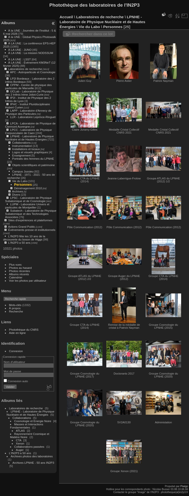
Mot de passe (12, 371)
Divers (16, 194)
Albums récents (19, 274)
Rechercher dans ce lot (92, 34)
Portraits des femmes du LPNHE (33, 158)
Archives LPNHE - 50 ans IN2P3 (33, 462)
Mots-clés (15, 305)
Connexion (16, 351)
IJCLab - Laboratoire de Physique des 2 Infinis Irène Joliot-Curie (29, 93)
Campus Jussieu (22, 171)
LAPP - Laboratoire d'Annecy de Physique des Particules (28, 112)
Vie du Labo (20, 181)
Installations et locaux (26, 149)
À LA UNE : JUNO (20, 49)
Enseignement (21, 155)
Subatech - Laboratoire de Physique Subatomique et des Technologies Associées (30, 214)
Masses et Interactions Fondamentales (26, 426)
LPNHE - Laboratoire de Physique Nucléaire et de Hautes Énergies (29, 138)
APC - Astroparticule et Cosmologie (32, 72)
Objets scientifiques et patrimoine (33, 165)
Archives (17, 191)
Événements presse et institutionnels (31, 229)
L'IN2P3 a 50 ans (19, 242)
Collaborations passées (29, 446)
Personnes (23, 185)
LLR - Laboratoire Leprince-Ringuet (32, 117)
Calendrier (15, 277)
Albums (8, 23)
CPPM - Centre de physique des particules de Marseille (28, 86)
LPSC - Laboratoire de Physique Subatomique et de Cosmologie (28, 199)
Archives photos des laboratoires (32, 456)
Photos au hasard (20, 267)
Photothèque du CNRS (24, 329)
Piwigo (184, 486)
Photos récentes (19, 271)
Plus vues (15, 264)
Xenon (20, 443)
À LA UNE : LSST (19, 59)
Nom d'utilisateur (14, 361)
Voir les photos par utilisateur (27, 280)
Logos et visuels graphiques (30, 152)
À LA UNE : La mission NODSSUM (30, 52)
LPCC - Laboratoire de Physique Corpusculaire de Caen (28, 131)
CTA (18, 440)
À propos (15, 308)
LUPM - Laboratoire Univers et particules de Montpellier (27, 206)
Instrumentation (22, 145)
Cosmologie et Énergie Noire (32, 421)
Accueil (66, 17)
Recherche (16, 311)
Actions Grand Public (21, 226)
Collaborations (21, 142)
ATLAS (20, 430)
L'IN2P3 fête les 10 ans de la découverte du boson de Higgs (24, 238)
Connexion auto (16, 381)
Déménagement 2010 (28, 188)
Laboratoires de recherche (25, 68)
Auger (20, 449)
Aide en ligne (17, 332)
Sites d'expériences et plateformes (30, 220)
